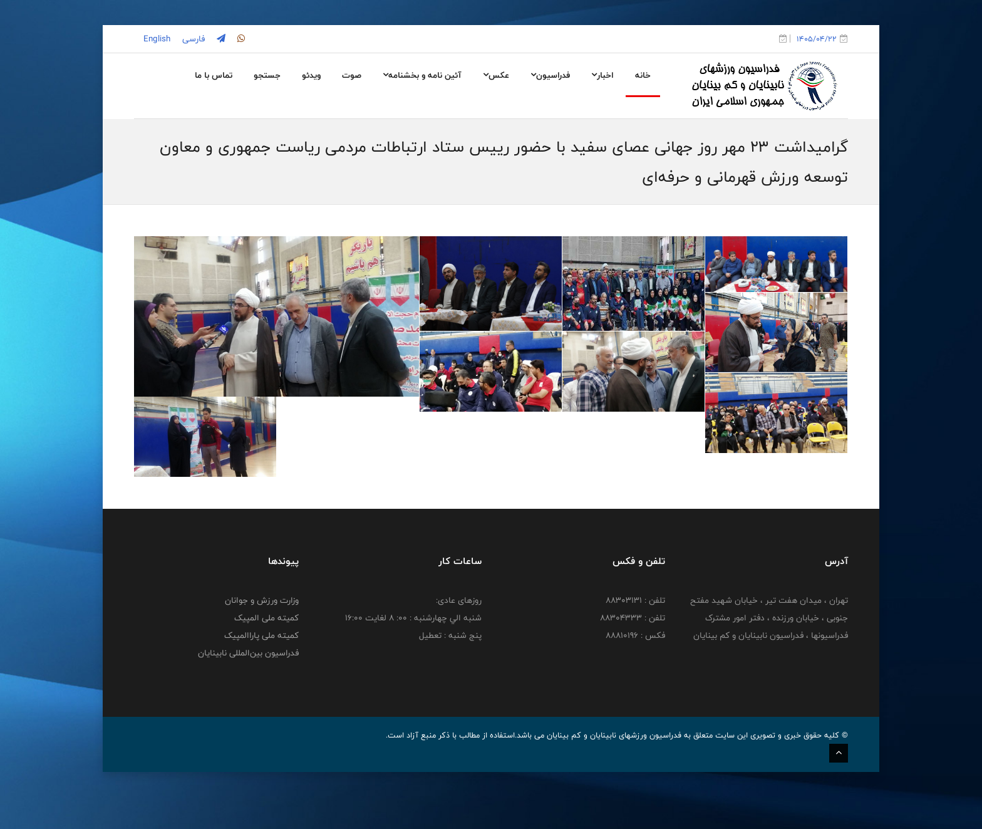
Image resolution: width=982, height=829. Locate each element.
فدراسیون (550, 75)
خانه (643, 75)
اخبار (602, 75)
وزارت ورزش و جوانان (262, 657)
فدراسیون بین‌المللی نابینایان (248, 709)
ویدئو (311, 75)
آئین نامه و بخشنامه (422, 75)
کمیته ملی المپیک (266, 674)
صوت (351, 75)
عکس (496, 75)
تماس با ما (213, 75)
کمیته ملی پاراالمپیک (261, 692)
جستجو (267, 75)
